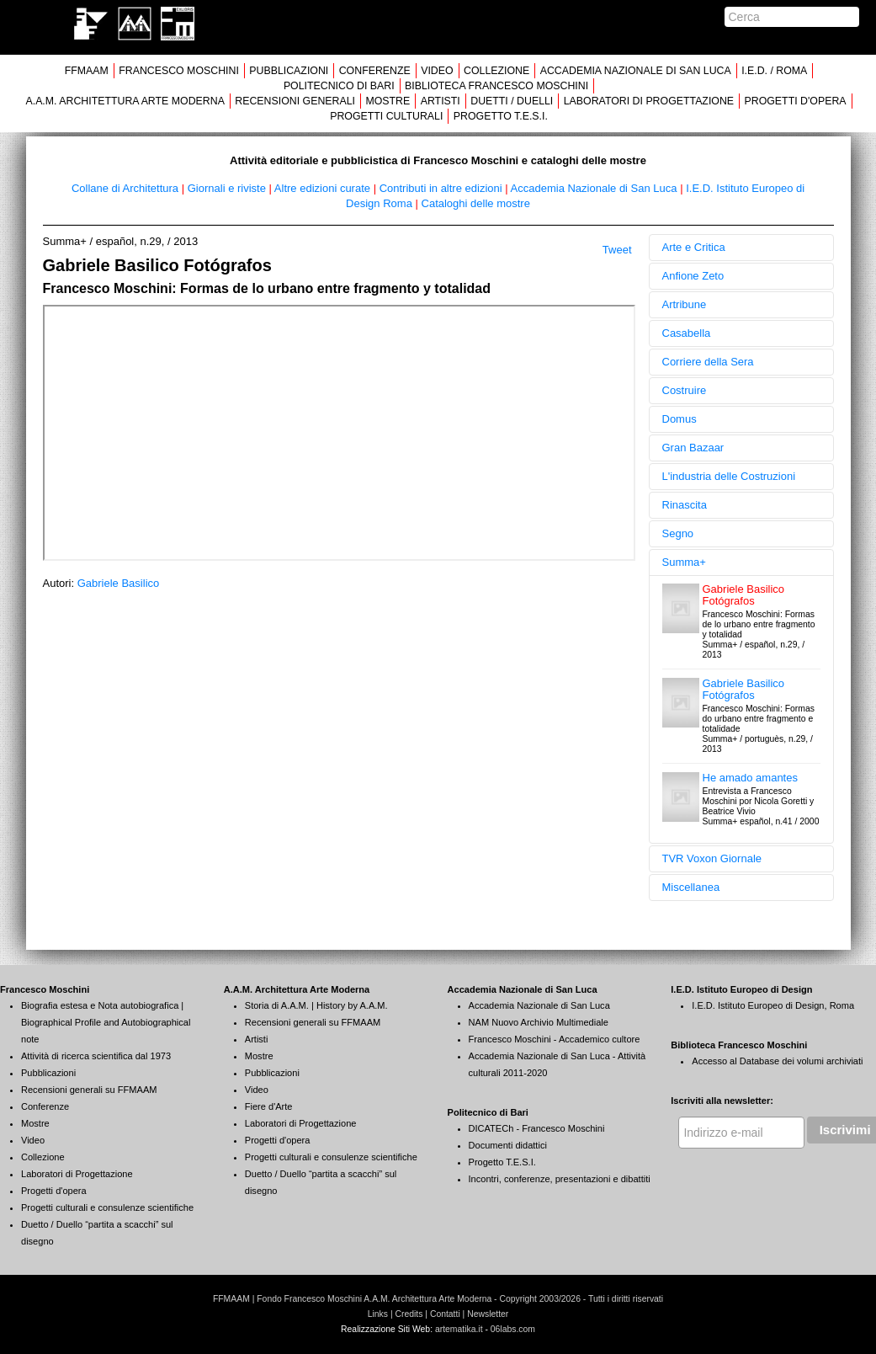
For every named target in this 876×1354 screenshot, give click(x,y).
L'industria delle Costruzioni (729, 476)
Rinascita (684, 504)
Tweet (617, 249)
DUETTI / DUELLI (511, 101)
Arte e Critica (693, 247)
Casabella (686, 333)
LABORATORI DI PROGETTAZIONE (649, 101)
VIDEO (437, 71)
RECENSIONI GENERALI (295, 101)
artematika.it (459, 1329)
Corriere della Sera (708, 361)
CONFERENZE (375, 71)
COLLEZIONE (496, 71)
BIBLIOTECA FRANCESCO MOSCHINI (496, 86)
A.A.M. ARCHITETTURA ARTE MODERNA (124, 101)
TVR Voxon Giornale (712, 858)
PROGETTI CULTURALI (386, 116)
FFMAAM (87, 71)
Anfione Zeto (693, 275)
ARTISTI (440, 101)
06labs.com (513, 1329)
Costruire (684, 390)
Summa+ (684, 562)
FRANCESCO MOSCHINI (179, 71)
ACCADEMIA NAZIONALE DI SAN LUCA (635, 71)
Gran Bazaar (693, 447)
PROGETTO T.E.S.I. (501, 116)
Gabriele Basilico (118, 583)
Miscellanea (691, 887)
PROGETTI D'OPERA (796, 101)
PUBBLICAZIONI (288, 71)
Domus (679, 419)
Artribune (684, 304)
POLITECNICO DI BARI (339, 86)
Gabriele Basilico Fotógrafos (744, 595)
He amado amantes (750, 777)
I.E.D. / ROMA (774, 71)
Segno (678, 533)
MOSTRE (387, 101)
